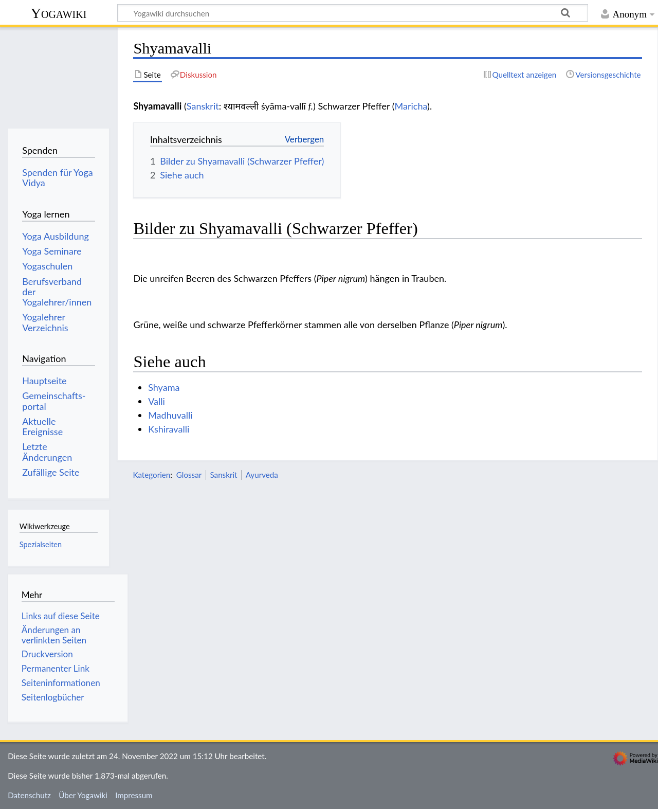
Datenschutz (29, 795)
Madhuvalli (170, 415)
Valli (156, 401)
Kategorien (151, 474)
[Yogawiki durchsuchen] (353, 13)
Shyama (163, 387)
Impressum (134, 795)
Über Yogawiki (83, 795)
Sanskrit (203, 106)
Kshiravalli (168, 429)
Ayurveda (262, 474)
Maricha (411, 106)
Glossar (189, 474)
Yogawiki (59, 13)
